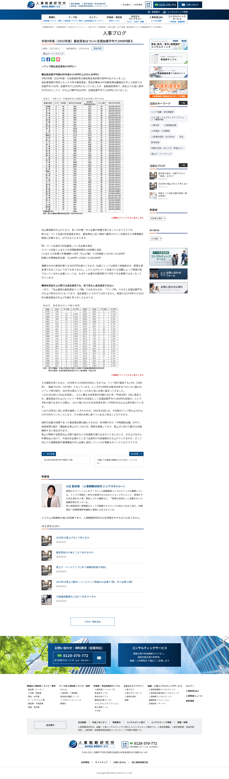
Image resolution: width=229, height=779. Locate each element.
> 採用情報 (137, 4)
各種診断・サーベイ (157, 703)
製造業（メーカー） (36, 689)
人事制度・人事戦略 (68, 693)
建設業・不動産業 (35, 703)
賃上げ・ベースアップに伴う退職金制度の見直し (81, 567)
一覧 (183, 102)
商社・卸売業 (33, 696)
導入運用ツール (101, 707)
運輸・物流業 (33, 707)
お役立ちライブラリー (134, 686)
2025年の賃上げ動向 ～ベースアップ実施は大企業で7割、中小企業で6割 (94, 582)
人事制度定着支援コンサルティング (164, 693)
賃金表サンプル (101, 693)
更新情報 (190, 701)
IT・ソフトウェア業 (36, 700)
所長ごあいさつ (99, 722)
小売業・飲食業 (34, 693)
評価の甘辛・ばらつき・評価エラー (167, 148)
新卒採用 (155, 142)
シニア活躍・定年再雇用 (162, 111)
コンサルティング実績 (177, 11)
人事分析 (155, 125)
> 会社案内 (126, 4)
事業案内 (156, 11)
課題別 (63, 703)
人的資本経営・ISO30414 (163, 136)
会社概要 (82, 722)
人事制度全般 (170, 125)
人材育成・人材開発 (160, 130)
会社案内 (50, 725)
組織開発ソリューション (159, 700)
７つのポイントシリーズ (70, 700)
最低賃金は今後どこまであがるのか (74, 552)
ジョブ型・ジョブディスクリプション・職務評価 (167, 118)
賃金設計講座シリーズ (69, 696)
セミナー (190, 686)
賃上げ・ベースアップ (53, 54)
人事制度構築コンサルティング (162, 689)
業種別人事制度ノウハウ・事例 (41, 686)
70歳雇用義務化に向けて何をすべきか (76, 596)
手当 (181, 136)
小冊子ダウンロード (133, 693)
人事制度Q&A (192, 691)
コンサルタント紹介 (136, 722)
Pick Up (63, 689)
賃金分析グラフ (101, 696)
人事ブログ (129, 689)
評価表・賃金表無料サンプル (106, 686)
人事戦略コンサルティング (160, 696)
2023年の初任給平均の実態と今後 (58, 459)
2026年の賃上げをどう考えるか (72, 537)
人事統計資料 (130, 696)
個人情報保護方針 (140, 762)
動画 (127, 700)
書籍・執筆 (182, 722)
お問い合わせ (119, 762)
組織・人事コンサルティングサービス (165, 686)
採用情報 (85, 762)
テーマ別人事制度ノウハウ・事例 (74, 686)
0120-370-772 (75, 655)
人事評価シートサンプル (105, 689)
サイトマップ (101, 762)
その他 (97, 711)
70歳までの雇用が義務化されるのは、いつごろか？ (117, 461)
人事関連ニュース (194, 696)
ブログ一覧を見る (92, 622)
